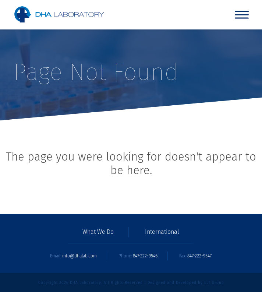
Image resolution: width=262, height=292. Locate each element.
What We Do (98, 232)
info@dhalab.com (79, 256)
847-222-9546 (145, 256)
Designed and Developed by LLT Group (186, 283)
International (162, 232)
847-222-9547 (199, 256)
